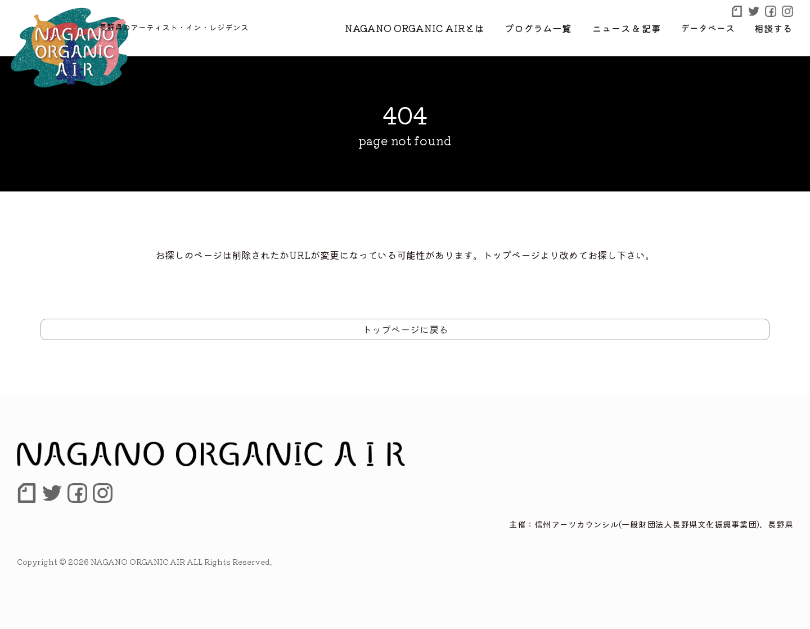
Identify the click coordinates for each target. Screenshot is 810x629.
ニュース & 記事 (632, 27)
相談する (775, 27)
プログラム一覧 (549, 27)
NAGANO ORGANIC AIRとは (433, 27)
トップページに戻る (405, 329)
